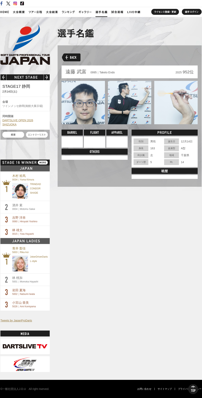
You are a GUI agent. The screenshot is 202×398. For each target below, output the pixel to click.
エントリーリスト (37, 135)
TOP (193, 389)
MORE (43, 162)
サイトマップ (165, 389)
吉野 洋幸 (24, 219)
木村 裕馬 (23, 177)
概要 (13, 135)
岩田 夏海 (23, 292)
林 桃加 (25, 279)
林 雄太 (23, 232)
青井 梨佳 (20, 250)
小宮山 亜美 (24, 304)
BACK (71, 57)
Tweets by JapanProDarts (16, 320)
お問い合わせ (144, 389)
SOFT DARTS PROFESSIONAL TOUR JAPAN (25, 45)
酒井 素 (23, 207)
